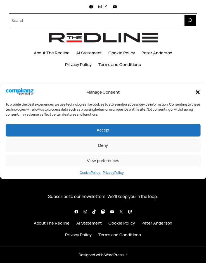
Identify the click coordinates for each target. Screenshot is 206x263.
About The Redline (52, 52)
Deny (103, 145)
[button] (197, 92)
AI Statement (89, 52)
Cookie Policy (90, 172)
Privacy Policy (113, 172)
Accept (103, 130)
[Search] (190, 20)
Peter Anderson (156, 52)
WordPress (115, 254)
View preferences (103, 160)
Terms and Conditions (119, 64)
